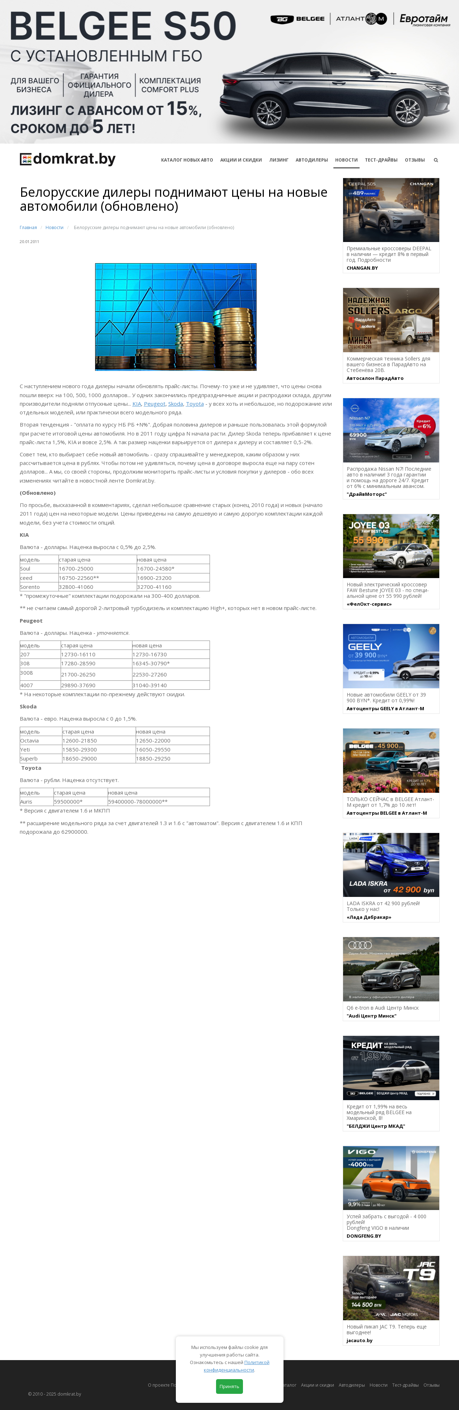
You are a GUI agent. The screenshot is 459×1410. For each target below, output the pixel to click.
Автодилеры (312, 160)
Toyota (195, 403)
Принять (229, 1386)
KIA (136, 403)
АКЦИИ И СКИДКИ (241, 160)
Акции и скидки (317, 1385)
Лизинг (279, 160)
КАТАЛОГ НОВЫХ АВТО (187, 160)
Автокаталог (283, 1385)
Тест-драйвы (381, 160)
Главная (28, 227)
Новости (346, 160)
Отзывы (415, 160)
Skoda (175, 403)
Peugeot (154, 403)
